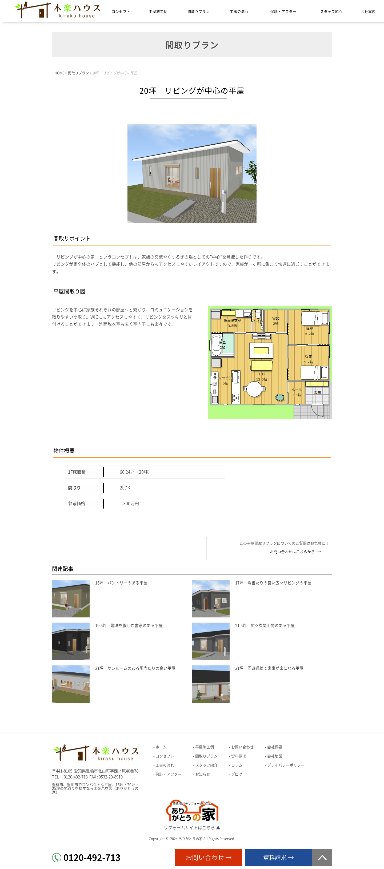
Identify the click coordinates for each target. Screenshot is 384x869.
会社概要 (274, 747)
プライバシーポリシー (286, 765)
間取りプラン (198, 11)
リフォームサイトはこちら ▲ (192, 828)
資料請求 (238, 756)
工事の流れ (239, 11)
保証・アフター (283, 11)
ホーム (161, 747)
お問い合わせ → (209, 857)
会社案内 (368, 11)
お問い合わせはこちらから (292, 552)
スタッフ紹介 (331, 11)
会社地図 (274, 756)
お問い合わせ (242, 747)
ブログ (236, 774)
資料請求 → (278, 857)
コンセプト (121, 11)
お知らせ (202, 774)
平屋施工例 (158, 11)
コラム (236, 765)
